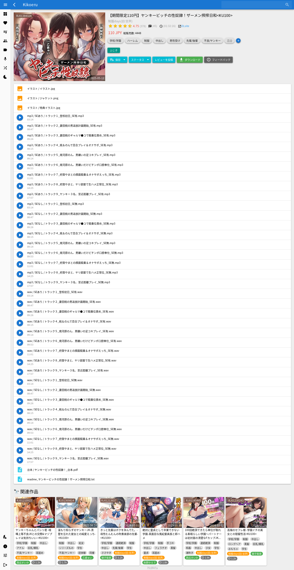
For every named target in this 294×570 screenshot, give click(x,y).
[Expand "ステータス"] (140, 60)
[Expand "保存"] (117, 60)
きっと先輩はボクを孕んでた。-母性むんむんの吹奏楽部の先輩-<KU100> (119, 534)
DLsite (185, 26)
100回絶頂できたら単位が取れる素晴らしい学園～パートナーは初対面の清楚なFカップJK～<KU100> (203, 536)
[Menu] (5, 5)
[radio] (110, 26)
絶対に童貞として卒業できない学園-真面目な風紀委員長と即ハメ (161, 534)
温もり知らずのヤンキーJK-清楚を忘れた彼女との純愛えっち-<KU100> (77, 534)
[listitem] (5, 13)
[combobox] (254, 4)
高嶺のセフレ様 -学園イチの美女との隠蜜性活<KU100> (245, 532)
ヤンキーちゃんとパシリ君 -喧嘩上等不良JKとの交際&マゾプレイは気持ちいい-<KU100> (34, 534)
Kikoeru (30, 4)
